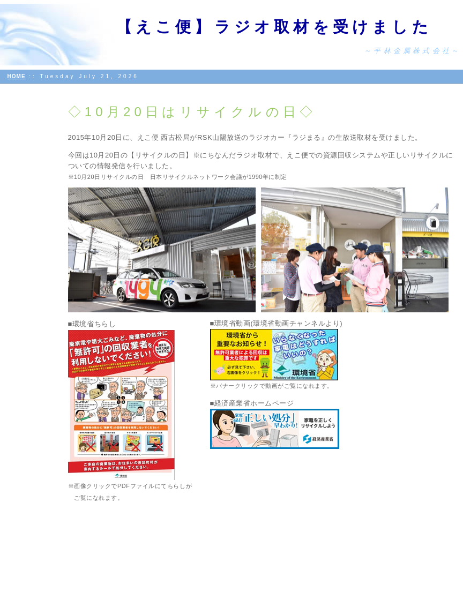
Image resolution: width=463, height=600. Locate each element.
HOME (17, 76)
